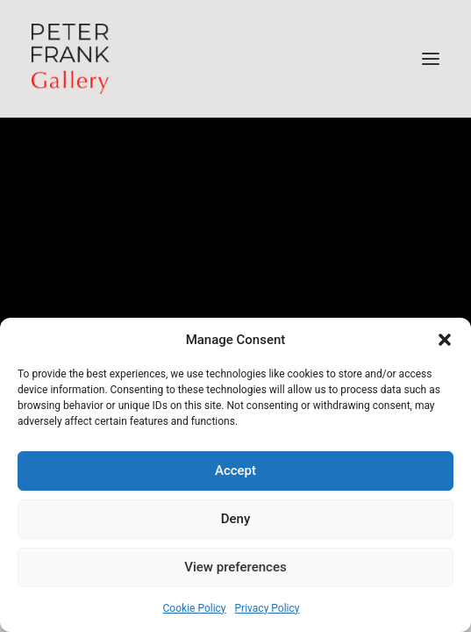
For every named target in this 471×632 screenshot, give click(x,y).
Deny (236, 519)
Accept (235, 470)
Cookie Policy (194, 608)
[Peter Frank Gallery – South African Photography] (71, 59)
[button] (444, 339)
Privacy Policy (267, 608)
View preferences (235, 567)
